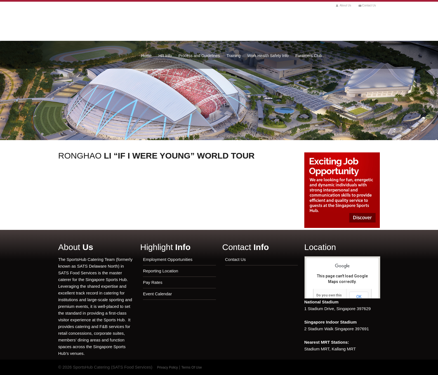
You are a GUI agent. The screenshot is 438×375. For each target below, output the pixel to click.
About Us (345, 5)
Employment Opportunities (167, 259)
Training (234, 55)
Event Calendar (157, 293)
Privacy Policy (167, 367)
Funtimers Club (308, 55)
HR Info (164, 55)
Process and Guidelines (199, 55)
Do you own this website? (329, 297)
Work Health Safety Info (268, 55)
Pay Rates (152, 282)
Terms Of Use (191, 367)
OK (358, 296)
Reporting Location (160, 270)
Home (146, 55)
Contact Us (369, 5)
